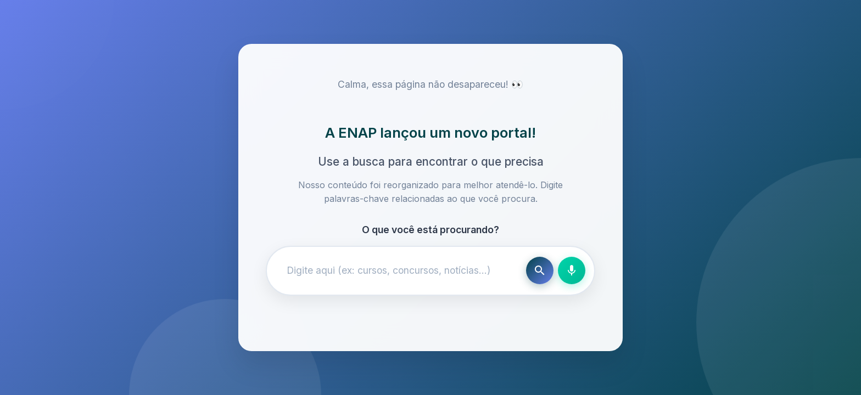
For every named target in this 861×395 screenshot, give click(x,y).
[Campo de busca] (398, 270)
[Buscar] (540, 270)
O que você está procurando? (430, 229)
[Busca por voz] (571, 270)
